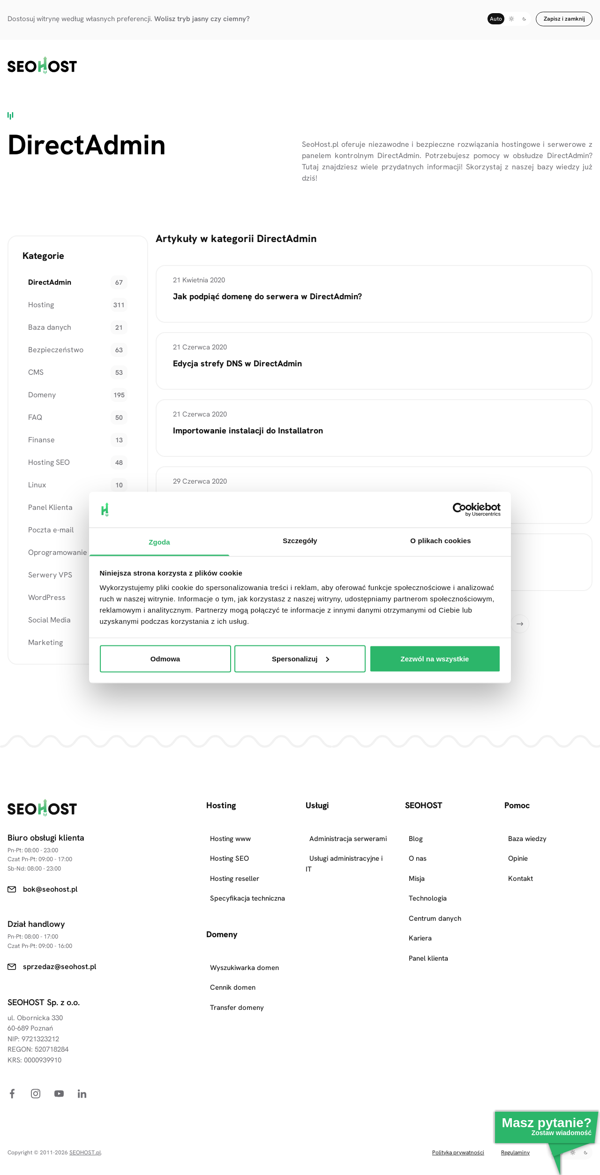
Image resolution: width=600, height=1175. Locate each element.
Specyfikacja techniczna (247, 890)
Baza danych (44, 319)
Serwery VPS (44, 566)
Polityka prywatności (458, 1144)
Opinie (518, 850)
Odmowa (165, 658)
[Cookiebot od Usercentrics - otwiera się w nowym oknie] (460, 509)
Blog (416, 830)
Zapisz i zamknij (564, 19)
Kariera (420, 930)
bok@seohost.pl (50, 881)
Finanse (35, 431)
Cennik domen (232, 979)
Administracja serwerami (348, 830)
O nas (418, 850)
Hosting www (230, 830)
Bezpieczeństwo (50, 341)
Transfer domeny (237, 999)
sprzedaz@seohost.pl (59, 958)
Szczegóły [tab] (300, 541)
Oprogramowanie (52, 544)
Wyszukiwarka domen (244, 959)
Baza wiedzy (527, 830)
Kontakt (520, 870)
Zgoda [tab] (159, 542)
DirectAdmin (44, 274)
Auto (496, 19)
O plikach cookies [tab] (440, 541)
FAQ (29, 409)
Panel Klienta (44, 499)
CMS (30, 364)
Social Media (43, 611)
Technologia (428, 890)
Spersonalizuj (300, 658)
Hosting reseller (234, 870)
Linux (31, 476)
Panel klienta (428, 950)
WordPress (41, 589)
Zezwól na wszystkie (435, 658)
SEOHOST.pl (85, 1144)
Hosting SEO (43, 454)
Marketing (39, 634)
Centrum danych (435, 910)
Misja (417, 870)
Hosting (35, 296)
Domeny (36, 386)
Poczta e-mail (45, 521)
